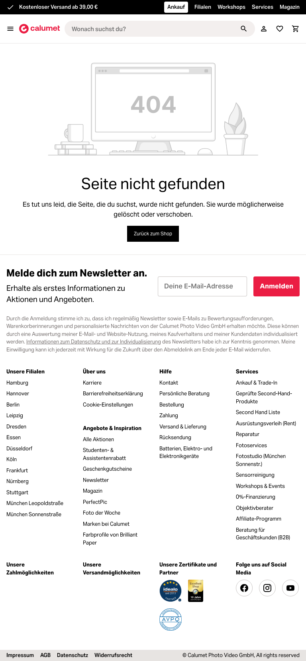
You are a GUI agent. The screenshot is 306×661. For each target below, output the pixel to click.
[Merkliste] (280, 29)
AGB (45, 655)
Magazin (290, 7)
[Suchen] (243, 28)
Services (262, 7)
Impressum (20, 655)
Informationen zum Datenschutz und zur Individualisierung (93, 341)
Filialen (202, 7)
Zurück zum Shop (153, 234)
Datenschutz (72, 655)
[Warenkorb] (296, 29)
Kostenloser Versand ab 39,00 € (58, 7)
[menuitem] (38, 383)
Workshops (231, 7)
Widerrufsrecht (113, 655)
